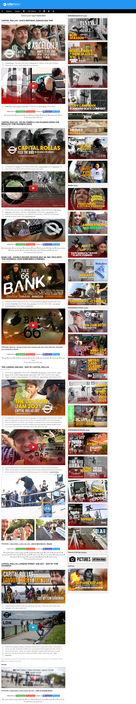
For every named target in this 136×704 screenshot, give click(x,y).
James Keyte (44, 377)
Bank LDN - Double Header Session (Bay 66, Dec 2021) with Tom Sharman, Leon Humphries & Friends (31, 258)
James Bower (6, 554)
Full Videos (32, 11)
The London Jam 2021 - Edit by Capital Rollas (25, 367)
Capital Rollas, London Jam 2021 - (30, 544)
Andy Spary (29, 306)
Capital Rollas (9, 63)
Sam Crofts (32, 375)
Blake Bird (25, 106)
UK (16, 358)
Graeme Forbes (33, 557)
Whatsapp (21, 111)
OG (61, 115)
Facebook (48, 111)
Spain (27, 115)
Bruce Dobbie (17, 106)
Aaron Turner (36, 554)
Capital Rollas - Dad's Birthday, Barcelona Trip (27, 21)
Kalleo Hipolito (23, 375)
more (84, 15)
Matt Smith (46, 250)
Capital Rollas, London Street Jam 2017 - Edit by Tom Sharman (29, 565)
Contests (48, 552)
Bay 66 (45, 301)
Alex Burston (42, 372)
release (18, 167)
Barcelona (33, 63)
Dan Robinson (26, 250)
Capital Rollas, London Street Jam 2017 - (30, 690)
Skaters (9, 11)
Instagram (31, 111)
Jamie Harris (42, 106)
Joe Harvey (56, 304)
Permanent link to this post (34, 117)
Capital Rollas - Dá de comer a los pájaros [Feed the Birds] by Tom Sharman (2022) (30, 123)
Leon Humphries (10, 306)
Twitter (57, 111)
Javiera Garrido (15, 250)
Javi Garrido (50, 212)
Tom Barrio (22, 557)
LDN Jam (33, 418)
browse (84, 552)
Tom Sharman (32, 212)
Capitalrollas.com (30, 216)
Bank (5, 358)
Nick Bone (55, 250)
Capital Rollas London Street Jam (15, 552)
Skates (17, 11)
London (44, 418)
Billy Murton (57, 210)
